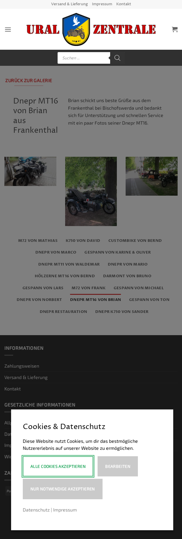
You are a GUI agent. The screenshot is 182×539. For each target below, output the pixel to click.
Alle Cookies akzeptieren (58, 466)
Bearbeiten (117, 466)
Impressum (102, 4)
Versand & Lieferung (69, 4)
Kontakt (123, 4)
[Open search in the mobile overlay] (91, 58)
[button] (7, 29)
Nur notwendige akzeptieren (62, 488)
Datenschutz (36, 509)
